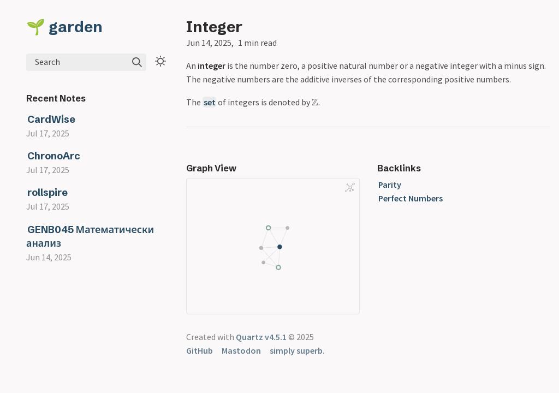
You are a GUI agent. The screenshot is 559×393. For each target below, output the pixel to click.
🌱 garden (64, 26)
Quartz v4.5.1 (261, 336)
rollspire (47, 192)
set (210, 102)
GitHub (199, 350)
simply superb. (297, 350)
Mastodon (241, 350)
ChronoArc (53, 156)
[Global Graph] (349, 187)
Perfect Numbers (410, 198)
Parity (389, 184)
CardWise (51, 119)
